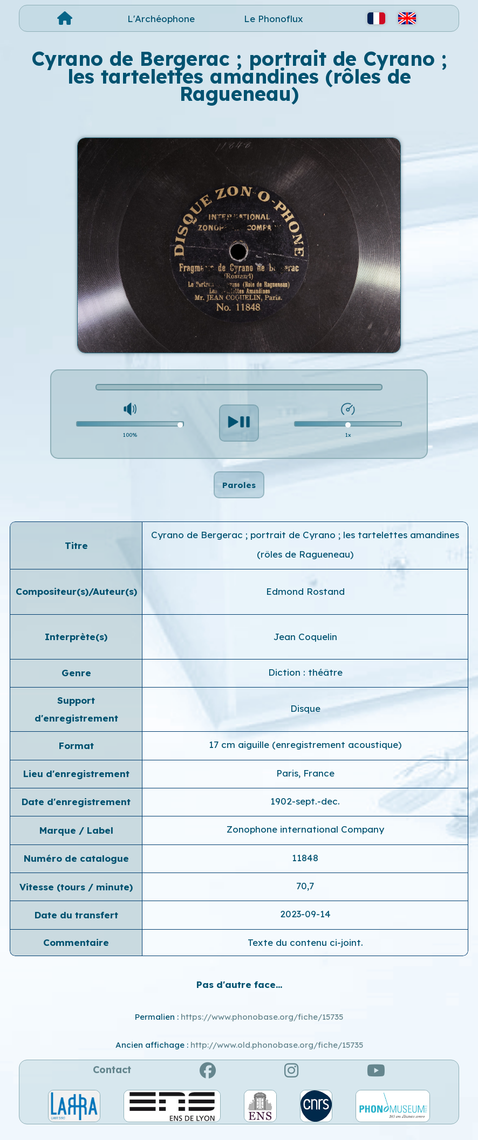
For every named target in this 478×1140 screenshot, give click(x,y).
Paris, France (305, 783)
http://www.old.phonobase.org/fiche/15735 (276, 1056)
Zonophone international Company (305, 840)
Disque (305, 719)
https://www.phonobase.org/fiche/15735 (262, 1027)
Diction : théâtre (305, 683)
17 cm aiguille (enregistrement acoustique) (305, 755)
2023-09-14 (305, 925)
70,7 (305, 897)
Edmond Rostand (305, 602)
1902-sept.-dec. (305, 812)
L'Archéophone (161, 18)
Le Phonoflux (273, 18)
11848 (305, 869)
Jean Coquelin (305, 647)
